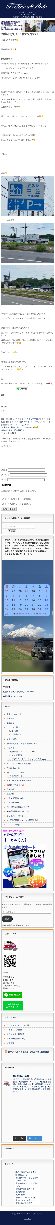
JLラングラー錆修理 (15, 1038)
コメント (6, 446)
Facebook (9, 1152)
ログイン (27, 1222)
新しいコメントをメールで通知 (18, 502)
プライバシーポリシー (16, 819)
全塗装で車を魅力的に (24, 1192)
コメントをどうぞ (21, 425)
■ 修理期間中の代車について (19, 815)
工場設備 (10, 726)
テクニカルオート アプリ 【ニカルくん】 (29, 762)
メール (5, 478)
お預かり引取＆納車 (15, 802)
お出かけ (9, 422)
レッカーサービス (14, 806)
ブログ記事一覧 (16, 779)
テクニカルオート (22, 422)
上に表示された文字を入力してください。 (19, 494)
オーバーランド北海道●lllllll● (19, 784)
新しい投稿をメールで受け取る (18, 507)
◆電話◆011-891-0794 (12, 700)
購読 (7, 922)
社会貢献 (10, 797)
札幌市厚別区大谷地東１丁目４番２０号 (27, 17)
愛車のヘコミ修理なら (24, 1204)
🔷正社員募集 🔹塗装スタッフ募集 (22, 747)
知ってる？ (47, 422)
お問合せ (10, 751)
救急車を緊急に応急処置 (12, 430)
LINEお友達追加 (16, 759)
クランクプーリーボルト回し (19, 1029)
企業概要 (10, 722)
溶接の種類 (20, 1198)
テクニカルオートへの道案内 (19, 767)
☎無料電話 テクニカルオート (22, 755)
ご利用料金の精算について (18, 810)
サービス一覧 (12, 731)
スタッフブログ (33, 419)
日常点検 (10, 1046)
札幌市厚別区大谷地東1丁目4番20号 (18, 695)
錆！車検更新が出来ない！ (18, 1042)
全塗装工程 (17, 738)
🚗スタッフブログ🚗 (15, 776)
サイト (4, 483)
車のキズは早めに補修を (25, 1175)
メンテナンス (36, 422)
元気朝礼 (10, 793)
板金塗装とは (21, 1178)
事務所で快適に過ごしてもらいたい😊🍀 (19, 427)
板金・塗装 (14, 734)
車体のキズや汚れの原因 (25, 1201)
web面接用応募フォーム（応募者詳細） (23, 824)
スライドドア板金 (14, 1033)
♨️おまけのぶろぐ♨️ (15, 788)
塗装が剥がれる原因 (23, 1207)
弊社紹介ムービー (14, 771)
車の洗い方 (20, 1195)
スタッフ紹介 (12, 743)
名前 (4, 473)
